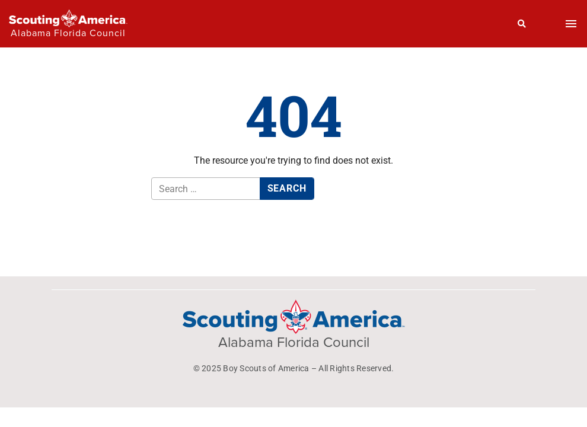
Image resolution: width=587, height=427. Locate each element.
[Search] (522, 23)
